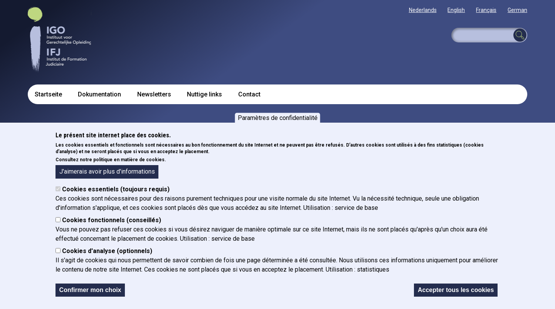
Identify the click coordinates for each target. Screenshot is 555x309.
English (456, 10)
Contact (249, 94)
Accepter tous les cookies (456, 290)
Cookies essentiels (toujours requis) (116, 189)
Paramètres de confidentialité (278, 118)
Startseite (48, 94)
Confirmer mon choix (90, 290)
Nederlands (423, 10)
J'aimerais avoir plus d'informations (107, 171)
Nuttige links (204, 94)
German (517, 10)
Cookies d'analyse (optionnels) (107, 251)
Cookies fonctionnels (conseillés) (111, 220)
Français (486, 10)
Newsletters (154, 94)
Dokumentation (99, 94)
